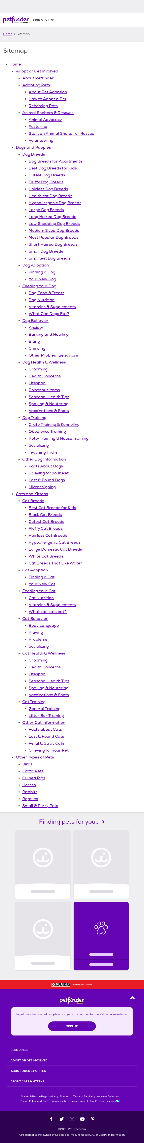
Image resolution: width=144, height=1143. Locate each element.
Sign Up (72, 1026)
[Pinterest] (92, 1119)
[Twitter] (61, 1119)
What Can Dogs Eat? (49, 313)
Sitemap (64, 1096)
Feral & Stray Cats (46, 743)
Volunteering (41, 140)
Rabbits (29, 791)
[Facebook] (51, 1119)
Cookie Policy (78, 1101)
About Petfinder (38, 78)
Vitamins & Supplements (52, 306)
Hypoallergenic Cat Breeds (55, 542)
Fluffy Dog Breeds (46, 182)
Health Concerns (45, 376)
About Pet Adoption (48, 91)
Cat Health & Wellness (43, 653)
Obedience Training (47, 431)
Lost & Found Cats (46, 736)
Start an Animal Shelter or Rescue (61, 133)
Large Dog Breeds (46, 209)
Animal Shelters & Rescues (48, 112)
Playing (36, 632)
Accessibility (59, 1101)
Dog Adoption (35, 265)
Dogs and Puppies (33, 147)
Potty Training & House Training (59, 438)
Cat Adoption (35, 570)
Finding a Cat (41, 577)
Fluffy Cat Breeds (46, 528)
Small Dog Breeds (46, 251)
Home (7, 34)
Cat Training (34, 701)
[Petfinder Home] (16, 20)
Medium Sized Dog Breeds (54, 230)
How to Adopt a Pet (47, 98)
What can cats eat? (48, 611)
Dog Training (34, 417)
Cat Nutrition (41, 597)
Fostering (38, 126)
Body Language (44, 625)
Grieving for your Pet (49, 750)
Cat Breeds (33, 500)
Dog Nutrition (41, 299)
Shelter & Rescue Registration (38, 1096)
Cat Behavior (35, 618)
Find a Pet (41, 20)
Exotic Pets (33, 771)
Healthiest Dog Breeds (50, 195)
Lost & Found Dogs (47, 480)
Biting (34, 341)
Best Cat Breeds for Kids (52, 507)
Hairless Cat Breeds (48, 535)
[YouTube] (82, 1119)
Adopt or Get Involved (37, 71)
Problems (38, 639)
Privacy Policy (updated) (34, 1101)
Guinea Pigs (33, 778)
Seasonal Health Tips (49, 396)
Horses (29, 784)
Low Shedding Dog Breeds (54, 223)
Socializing (39, 445)
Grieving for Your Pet (49, 473)
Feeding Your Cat (38, 590)
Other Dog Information (44, 459)
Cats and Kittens (32, 493)
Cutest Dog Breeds (47, 175)
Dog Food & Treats (46, 292)
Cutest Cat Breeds (46, 521)
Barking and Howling (49, 334)
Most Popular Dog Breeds (53, 237)
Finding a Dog (42, 272)
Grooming (38, 369)
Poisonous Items (44, 389)
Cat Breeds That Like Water (55, 563)
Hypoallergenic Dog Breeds (55, 202)
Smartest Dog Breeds (49, 258)
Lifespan (37, 383)
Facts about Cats (45, 729)
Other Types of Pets (35, 757)
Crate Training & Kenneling (54, 424)
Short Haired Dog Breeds (53, 244)
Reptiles (30, 798)
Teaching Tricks (43, 452)
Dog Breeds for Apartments (55, 161)
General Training (44, 708)
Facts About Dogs (46, 466)
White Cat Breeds (46, 556)
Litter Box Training (46, 715)
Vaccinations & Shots (49, 410)
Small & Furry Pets (40, 805)
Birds (27, 764)
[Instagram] (72, 1119)
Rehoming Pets (43, 105)
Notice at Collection (107, 1096)
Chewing (37, 348)
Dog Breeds (33, 154)
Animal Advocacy (45, 119)
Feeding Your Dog (39, 286)
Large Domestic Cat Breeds (55, 549)
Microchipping (42, 486)
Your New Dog (42, 279)
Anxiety (36, 327)
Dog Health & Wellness (44, 362)
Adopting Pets (36, 85)
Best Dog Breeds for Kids (53, 168)
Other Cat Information (43, 722)
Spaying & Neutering (48, 403)
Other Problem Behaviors (53, 355)
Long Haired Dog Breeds (52, 216)
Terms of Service (82, 1096)
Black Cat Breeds (45, 514)
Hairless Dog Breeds (48, 189)
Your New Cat (42, 583)
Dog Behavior (35, 320)
